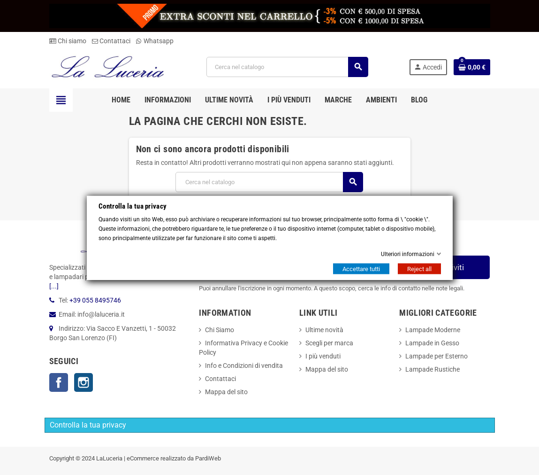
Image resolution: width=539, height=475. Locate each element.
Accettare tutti (361, 268)
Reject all (419, 268)
